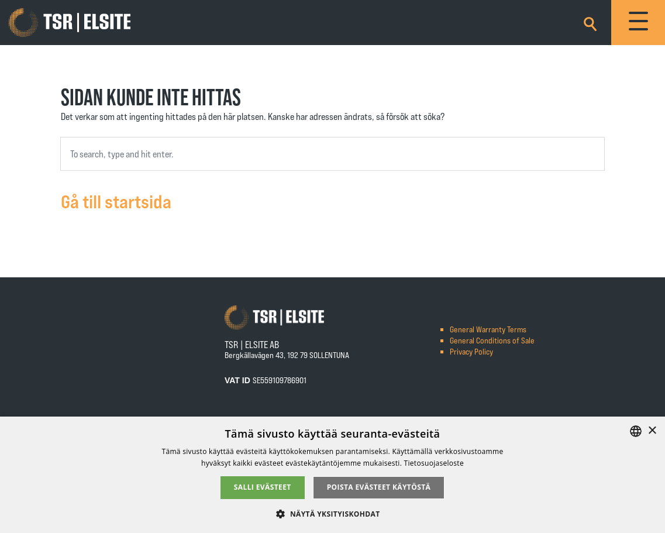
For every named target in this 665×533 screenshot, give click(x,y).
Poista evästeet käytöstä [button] (379, 487)
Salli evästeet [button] (262, 487)
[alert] (332, 475)
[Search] (590, 22)
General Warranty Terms (488, 329)
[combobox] (332, 154)
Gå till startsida (116, 201)
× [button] (651, 431)
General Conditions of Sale (492, 340)
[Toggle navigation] (638, 22)
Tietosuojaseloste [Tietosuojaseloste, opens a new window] (434, 463)
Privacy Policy (471, 351)
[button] (332, 513)
